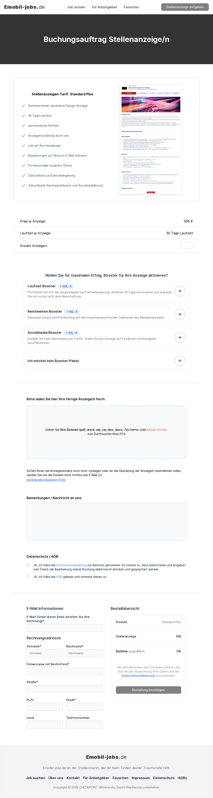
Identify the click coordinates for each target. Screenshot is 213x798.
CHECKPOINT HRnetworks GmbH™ (102, 787)
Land (30, 717)
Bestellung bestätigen (148, 690)
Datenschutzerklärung (71, 565)
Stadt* (71, 700)
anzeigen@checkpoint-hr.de (46, 479)
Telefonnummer (77, 717)
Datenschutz (164, 778)
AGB (59, 576)
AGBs (182, 778)
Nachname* (75, 646)
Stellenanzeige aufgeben (185, 7)
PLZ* (30, 700)
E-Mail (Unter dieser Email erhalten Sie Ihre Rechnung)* (58, 619)
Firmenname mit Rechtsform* (48, 664)
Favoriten (131, 7)
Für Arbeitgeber (104, 7)
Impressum (141, 778)
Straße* (32, 682)
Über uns (55, 778)
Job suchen (76, 7)
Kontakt (73, 778)
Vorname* (34, 646)
